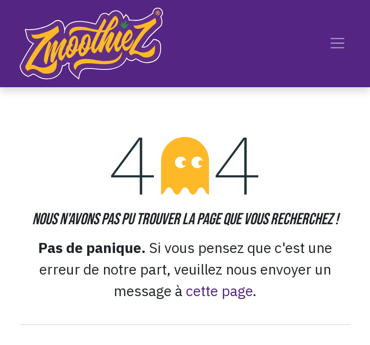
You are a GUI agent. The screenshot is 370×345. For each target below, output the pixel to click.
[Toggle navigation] (337, 43)
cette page (219, 290)
